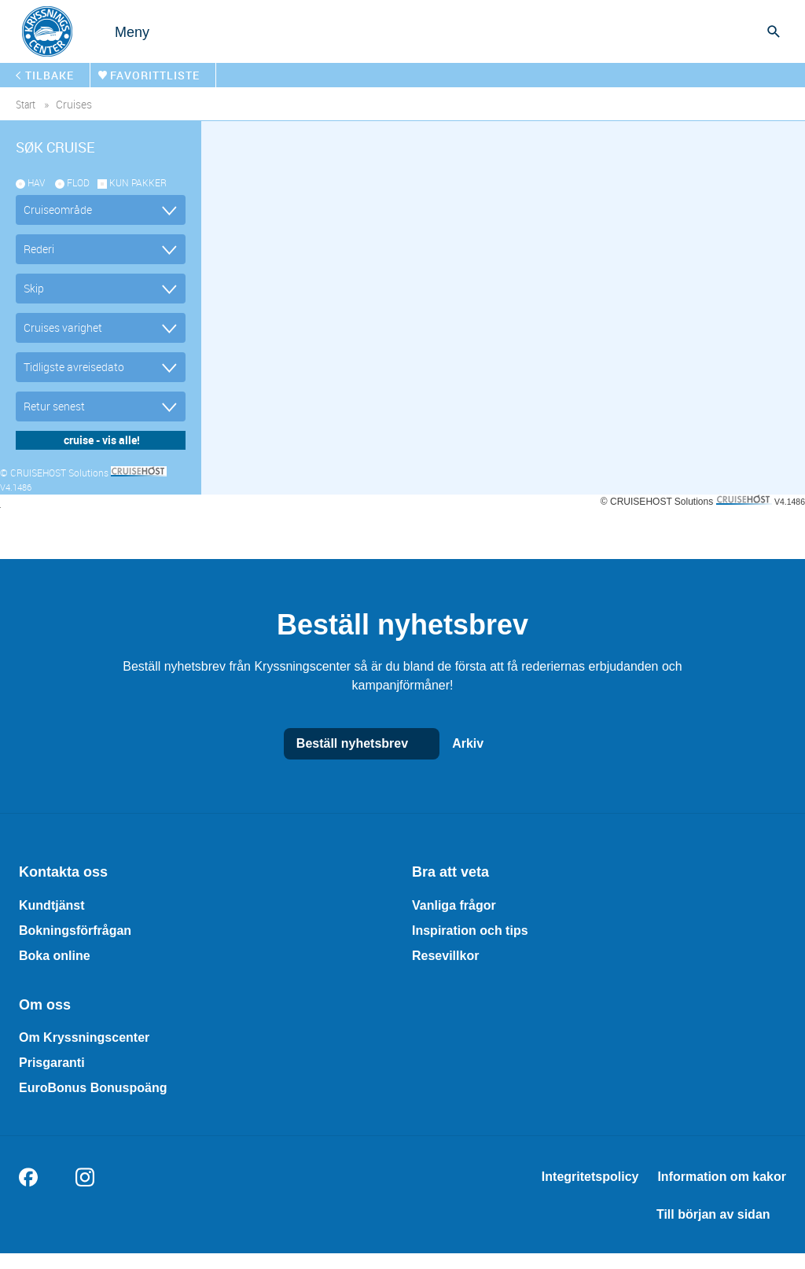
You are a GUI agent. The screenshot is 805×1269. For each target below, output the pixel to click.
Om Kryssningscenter (84, 1037)
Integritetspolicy (590, 1176)
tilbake (49, 75)
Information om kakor (721, 1176)
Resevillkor (445, 955)
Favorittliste (155, 75)
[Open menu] (116, 31)
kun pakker (138, 182)
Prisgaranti (52, 1062)
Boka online (54, 955)
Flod (78, 182)
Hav (36, 182)
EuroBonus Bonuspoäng (93, 1087)
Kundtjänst (52, 905)
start (25, 104)
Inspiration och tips (470, 930)
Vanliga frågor (454, 905)
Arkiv (483, 743)
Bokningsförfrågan (75, 930)
